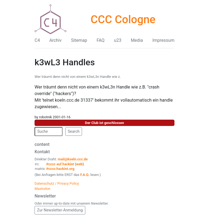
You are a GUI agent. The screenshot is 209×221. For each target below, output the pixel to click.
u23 (118, 40)
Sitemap (79, 40)
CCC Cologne (123, 19)
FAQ (100, 40)
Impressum (163, 40)
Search (74, 131)
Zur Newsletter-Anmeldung (60, 210)
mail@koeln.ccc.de (72, 159)
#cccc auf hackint (60, 164)
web (79, 164)
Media (137, 40)
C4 (37, 40)
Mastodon (42, 189)
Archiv (55, 40)
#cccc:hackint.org (60, 169)
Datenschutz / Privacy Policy (57, 183)
